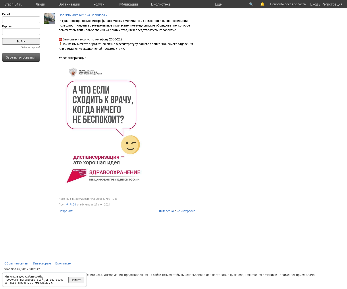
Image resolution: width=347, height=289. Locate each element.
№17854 (71, 204)
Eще (218, 4)
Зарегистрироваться (21, 57)
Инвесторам (42, 263)
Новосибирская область (288, 4)
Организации (69, 4)
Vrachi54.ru (13, 4)
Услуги (98, 4)
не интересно (186, 211)
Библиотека (161, 4)
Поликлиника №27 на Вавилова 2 (83, 15)
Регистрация (332, 4)
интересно (166, 211)
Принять (76, 279)
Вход (314, 4)
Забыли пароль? (30, 47)
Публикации (128, 4)
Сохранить (66, 211)
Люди (40, 4)
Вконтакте (63, 263)
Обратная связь (16, 263)
